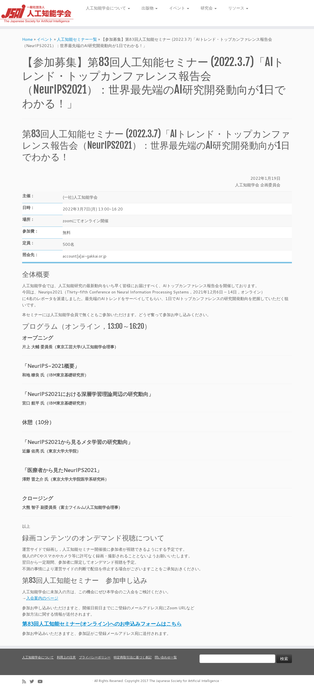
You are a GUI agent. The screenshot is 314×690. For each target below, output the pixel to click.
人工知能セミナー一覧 (77, 39)
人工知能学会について (108, 8)
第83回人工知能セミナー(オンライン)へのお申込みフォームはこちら (102, 623)
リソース (238, 8)
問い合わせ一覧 (166, 657)
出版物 (150, 8)
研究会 (209, 8)
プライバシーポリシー (95, 657)
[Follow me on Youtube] (42, 682)
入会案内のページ (42, 598)
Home (27, 39)
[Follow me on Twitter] (34, 682)
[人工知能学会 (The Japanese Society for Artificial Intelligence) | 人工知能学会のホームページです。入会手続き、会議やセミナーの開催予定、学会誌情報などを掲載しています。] (36, 13)
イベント (179, 8)
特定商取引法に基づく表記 (133, 657)
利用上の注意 (66, 657)
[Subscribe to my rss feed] (26, 682)
